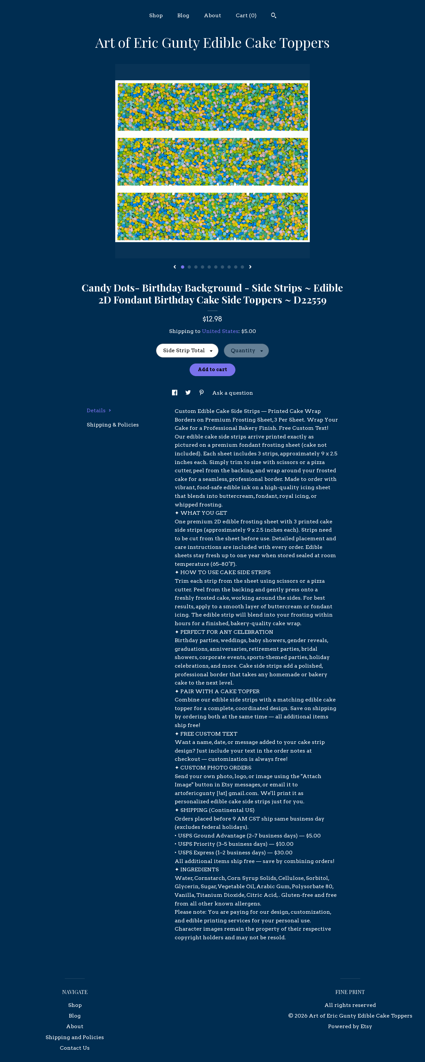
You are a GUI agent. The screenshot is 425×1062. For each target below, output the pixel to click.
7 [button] (222, 267)
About (212, 15)
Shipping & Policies (113, 425)
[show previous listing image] (174, 267)
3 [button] (196, 267)
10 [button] (242, 267)
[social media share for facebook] (175, 393)
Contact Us (75, 1048)
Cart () (246, 15)
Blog (183, 15)
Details (99, 410)
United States (220, 331)
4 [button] (202, 267)
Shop (156, 15)
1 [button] (182, 267)
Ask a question (232, 393)
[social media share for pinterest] (202, 393)
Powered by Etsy (350, 1026)
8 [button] (229, 267)
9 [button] (235, 267)
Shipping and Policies (74, 1037)
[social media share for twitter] (188, 393)
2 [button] (189, 267)
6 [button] (215, 267)
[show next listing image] (250, 267)
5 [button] (209, 267)
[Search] (273, 16)
